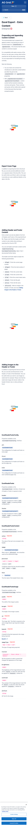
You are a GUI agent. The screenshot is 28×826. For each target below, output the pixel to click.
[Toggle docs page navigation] (14, 6)
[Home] (8, 2)
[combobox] (6, 17)
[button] (14, 9)
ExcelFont (7, 575)
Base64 (5, 639)
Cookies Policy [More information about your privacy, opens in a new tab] (5, 812)
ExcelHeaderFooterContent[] (10, 498)
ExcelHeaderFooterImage (11, 549)
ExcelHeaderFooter (7, 447)
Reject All (14, 820)
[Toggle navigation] (25, 2)
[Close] (26, 806)
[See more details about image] (3, 550)
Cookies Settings (14, 815)
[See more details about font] (3, 575)
